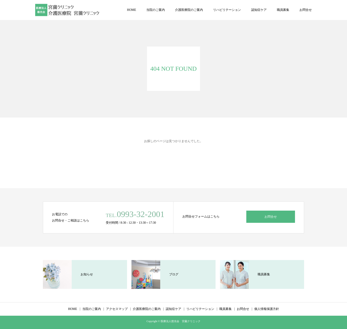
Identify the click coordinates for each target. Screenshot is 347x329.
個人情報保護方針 (266, 309)
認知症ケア (259, 10)
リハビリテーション (227, 10)
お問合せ (305, 10)
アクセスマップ (117, 309)
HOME (131, 10)
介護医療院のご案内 (189, 10)
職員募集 (283, 10)
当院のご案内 (155, 10)
